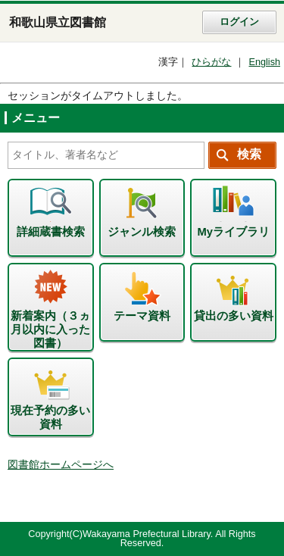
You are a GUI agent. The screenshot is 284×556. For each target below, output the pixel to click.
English (264, 62)
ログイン (239, 22)
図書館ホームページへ (61, 464)
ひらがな (211, 62)
